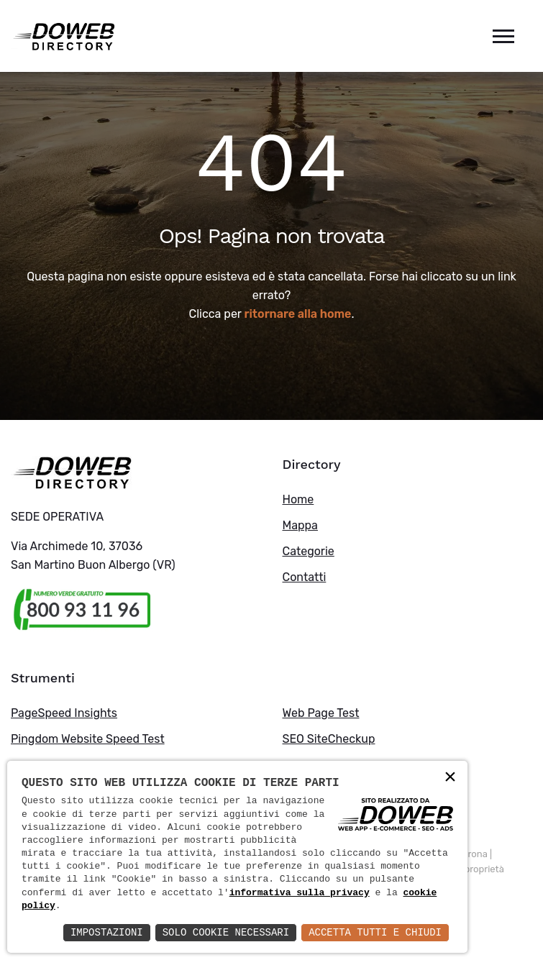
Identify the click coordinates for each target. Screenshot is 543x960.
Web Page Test (321, 713)
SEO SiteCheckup (329, 739)
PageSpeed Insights (64, 713)
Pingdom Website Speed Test (88, 739)
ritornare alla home (298, 314)
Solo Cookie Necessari (226, 932)
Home (298, 499)
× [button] (450, 777)
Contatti (305, 577)
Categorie (308, 551)
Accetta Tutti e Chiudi (375, 932)
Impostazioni (106, 932)
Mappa (300, 525)
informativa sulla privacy (299, 893)
